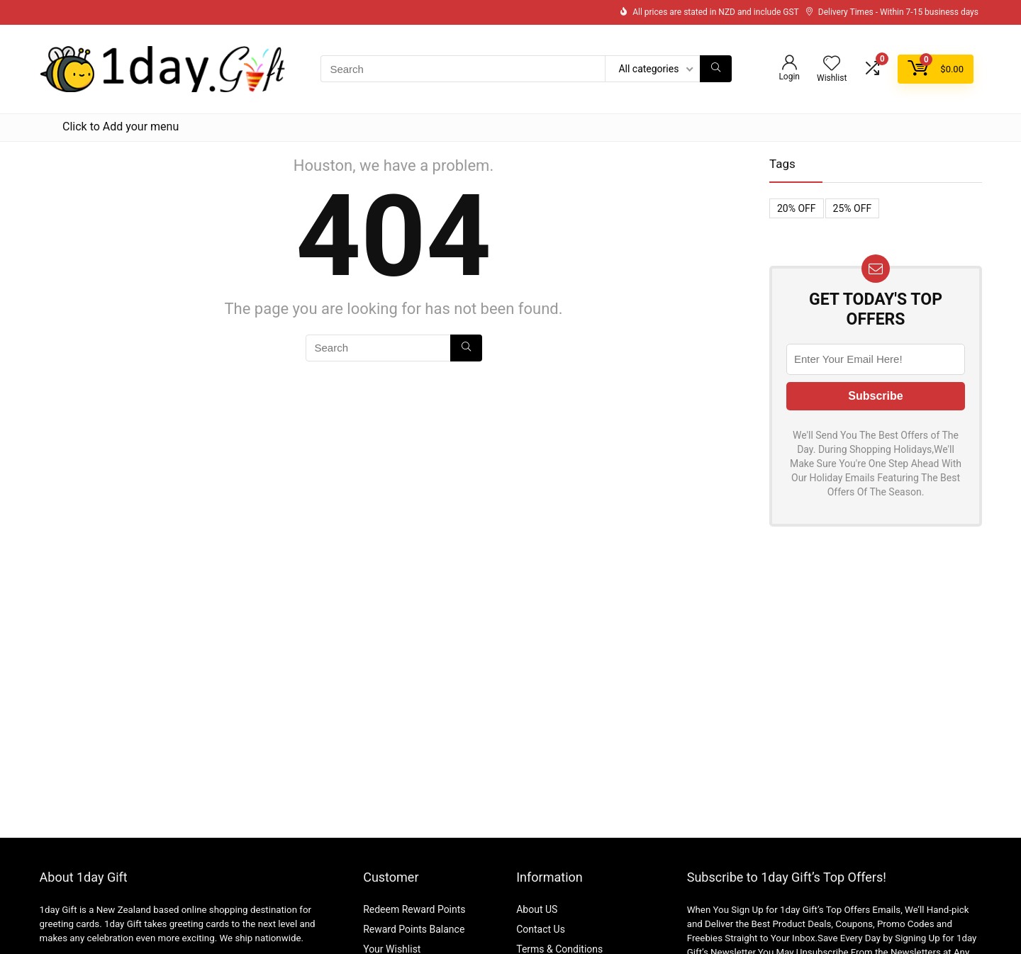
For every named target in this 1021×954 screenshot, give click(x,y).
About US (536, 909)
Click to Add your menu (120, 126)
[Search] (716, 68)
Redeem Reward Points (414, 909)
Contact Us (540, 929)
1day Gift (58, 909)
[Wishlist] (831, 64)
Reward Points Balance (413, 929)
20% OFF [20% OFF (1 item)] (796, 208)
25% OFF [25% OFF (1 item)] (852, 208)
